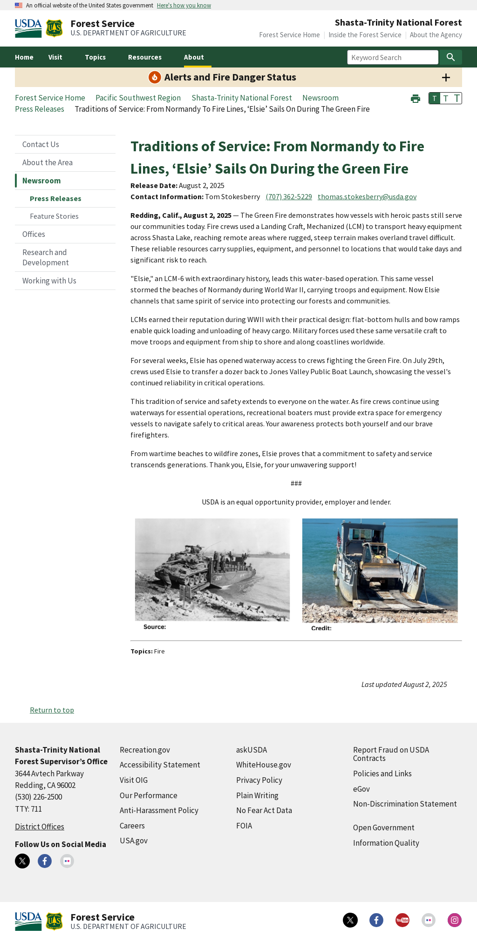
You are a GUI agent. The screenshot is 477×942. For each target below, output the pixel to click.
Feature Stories (54, 216)
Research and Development (45, 257)
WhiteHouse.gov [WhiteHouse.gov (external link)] (263, 765)
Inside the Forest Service (365, 35)
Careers (132, 826)
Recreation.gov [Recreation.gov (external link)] (145, 750)
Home (24, 57)
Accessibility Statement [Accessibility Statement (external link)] (160, 765)
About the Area (47, 162)
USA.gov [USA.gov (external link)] (134, 840)
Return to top (52, 709)
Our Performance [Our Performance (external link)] (148, 795)
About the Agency (436, 35)
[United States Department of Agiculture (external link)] (30, 28)
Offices (33, 234)
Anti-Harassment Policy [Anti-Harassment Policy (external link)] (159, 810)
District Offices (39, 826)
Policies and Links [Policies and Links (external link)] (382, 773)
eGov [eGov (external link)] (361, 789)
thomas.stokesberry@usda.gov (367, 196)
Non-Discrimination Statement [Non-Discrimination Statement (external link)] (405, 804)
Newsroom (41, 180)
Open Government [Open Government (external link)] (384, 827)
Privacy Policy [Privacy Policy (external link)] (259, 780)
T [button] (434, 98)
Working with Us (49, 281)
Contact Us (40, 144)
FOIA (244, 826)
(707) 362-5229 (289, 196)
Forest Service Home (289, 35)
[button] (415, 97)
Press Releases (56, 198)
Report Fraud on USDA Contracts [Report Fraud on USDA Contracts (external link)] (391, 754)
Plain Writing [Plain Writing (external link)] (257, 795)
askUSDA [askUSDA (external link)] (251, 750)
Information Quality (386, 843)
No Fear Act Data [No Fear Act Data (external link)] (264, 810)
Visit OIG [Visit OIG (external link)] (134, 780)
